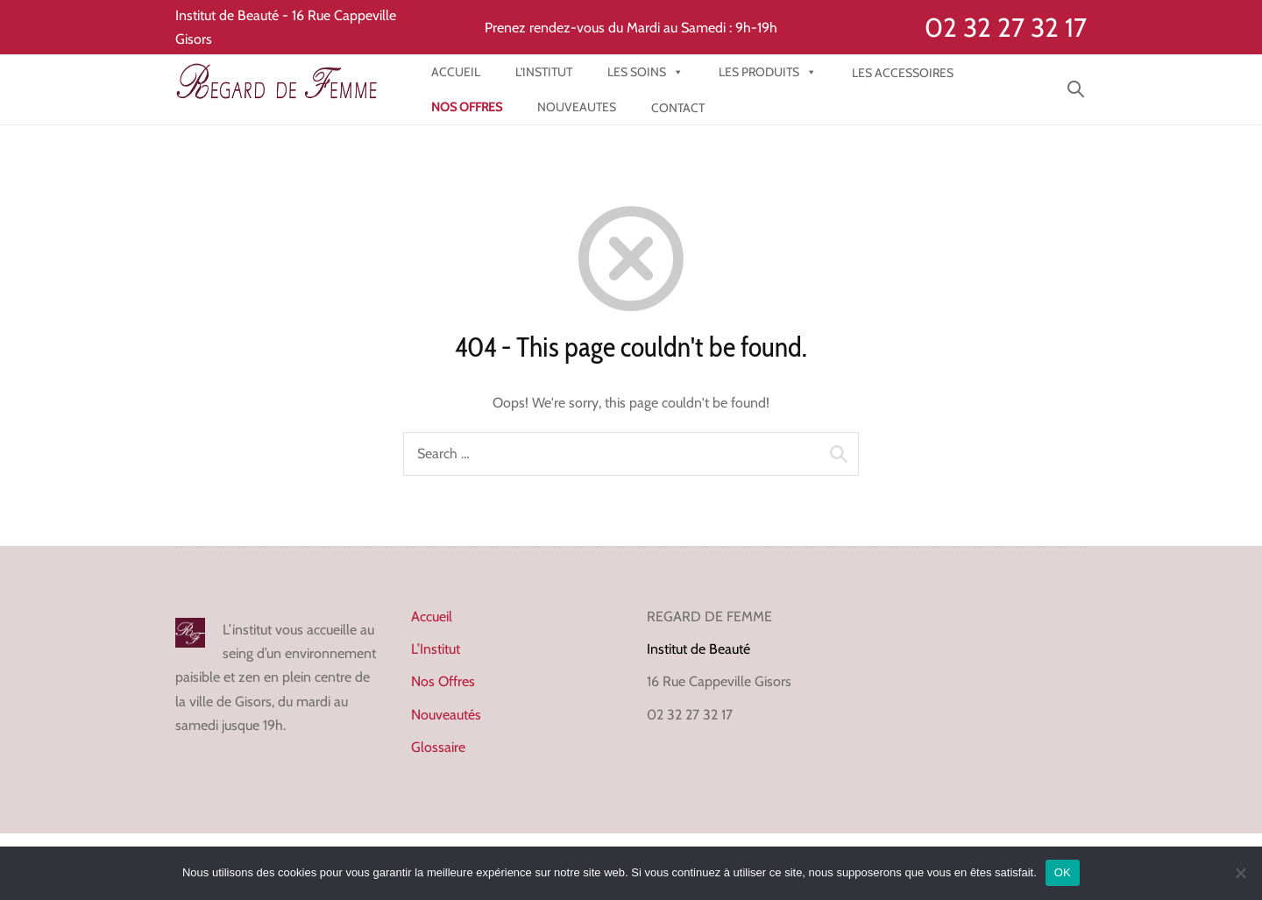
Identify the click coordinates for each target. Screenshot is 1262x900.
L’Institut (435, 649)
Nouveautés (446, 714)
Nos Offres (443, 681)
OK (1062, 872)
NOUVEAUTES (576, 107)
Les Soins (645, 71)
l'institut (543, 72)
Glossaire (438, 747)
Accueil (455, 72)
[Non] (1240, 873)
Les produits (768, 71)
